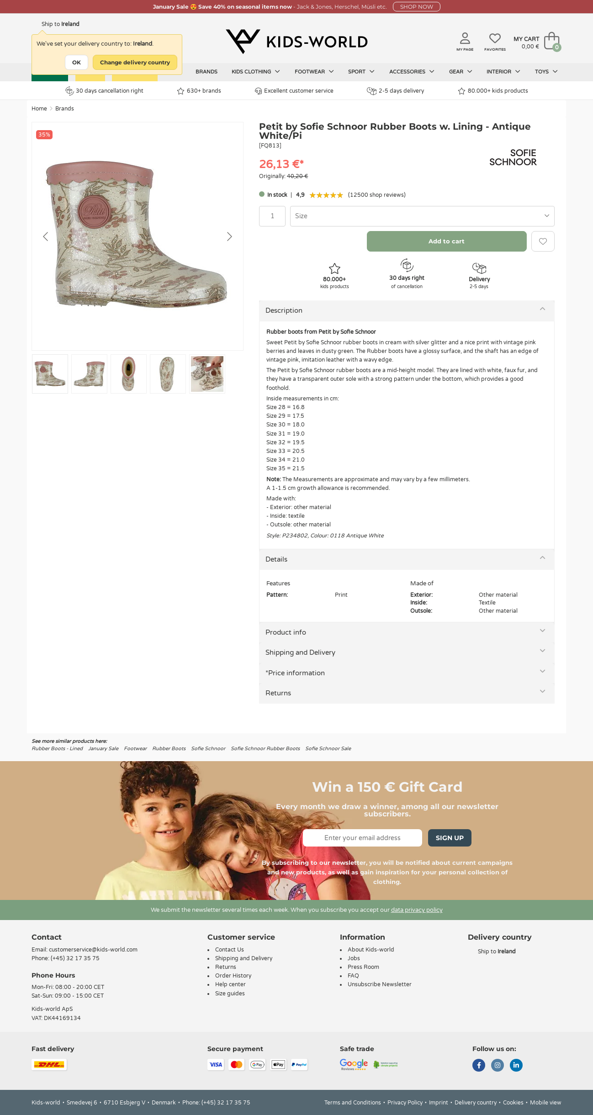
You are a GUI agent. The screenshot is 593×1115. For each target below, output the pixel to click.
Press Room (363, 967)
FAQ (353, 976)
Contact (47, 937)
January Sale (103, 749)
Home (39, 108)
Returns (278, 693)
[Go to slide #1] (50, 374)
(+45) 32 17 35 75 (75, 958)
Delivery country (476, 1102)
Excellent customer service (294, 91)
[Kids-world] (296, 41)
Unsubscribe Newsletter (380, 984)
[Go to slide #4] (168, 374)
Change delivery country (135, 62)
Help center (230, 984)
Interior (503, 71)
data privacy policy (417, 910)
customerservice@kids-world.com (93, 950)
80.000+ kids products (493, 91)
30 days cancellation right (104, 90)
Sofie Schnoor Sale (328, 749)
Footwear (314, 71)
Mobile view (545, 1102)
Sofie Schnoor (208, 749)
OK (76, 62)
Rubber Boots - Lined (57, 749)
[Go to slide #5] (207, 374)
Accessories (411, 71)
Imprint (438, 1102)
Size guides (230, 993)
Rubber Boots (168, 749)
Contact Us (229, 950)
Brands (206, 72)
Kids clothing (256, 71)
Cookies (513, 1102)
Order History (233, 976)
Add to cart (447, 241)
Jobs (354, 958)
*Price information (295, 673)
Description (283, 310)
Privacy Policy (405, 1102)
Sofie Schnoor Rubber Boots (265, 749)
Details (276, 559)
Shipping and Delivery (300, 652)
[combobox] (422, 216)
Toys (546, 71)
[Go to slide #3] (129, 374)
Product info (285, 632)
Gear (460, 71)
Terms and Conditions (352, 1102)
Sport (361, 71)
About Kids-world (371, 950)
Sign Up (450, 838)
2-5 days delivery (395, 91)
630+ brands (199, 91)
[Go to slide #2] (89, 374)
